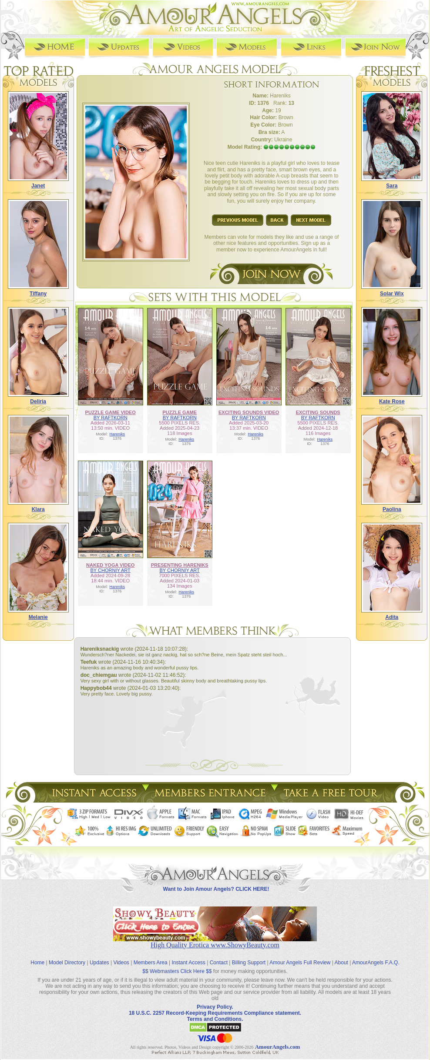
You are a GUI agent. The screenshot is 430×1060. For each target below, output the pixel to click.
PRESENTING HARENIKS (179, 565)
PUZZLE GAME (179, 412)
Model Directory (67, 963)
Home (37, 963)
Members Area (151, 963)
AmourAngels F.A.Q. (376, 963)
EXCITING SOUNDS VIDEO (248, 412)
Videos (121, 963)
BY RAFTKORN (111, 417)
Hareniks (117, 434)
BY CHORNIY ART (111, 570)
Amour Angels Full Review (299, 963)
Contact (219, 963)
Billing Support (248, 963)
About (341, 963)
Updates (99, 963)
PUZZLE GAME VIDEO (110, 412)
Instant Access (188, 963)
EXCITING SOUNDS (318, 412)
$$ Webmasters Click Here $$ (177, 971)
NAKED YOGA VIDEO (110, 565)
